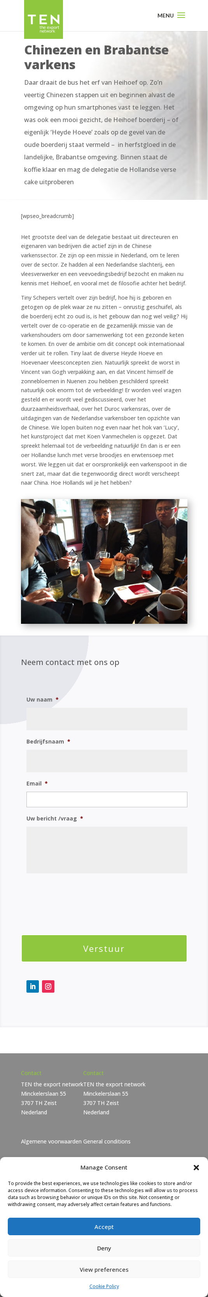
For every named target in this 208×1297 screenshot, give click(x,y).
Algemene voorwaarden (51, 1141)
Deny (104, 1248)
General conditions (107, 1141)
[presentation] (85, 898)
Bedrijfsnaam (48, 741)
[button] (196, 1167)
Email (37, 783)
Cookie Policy (104, 1286)
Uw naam (42, 699)
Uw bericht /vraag (54, 818)
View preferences (104, 1269)
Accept (104, 1227)
